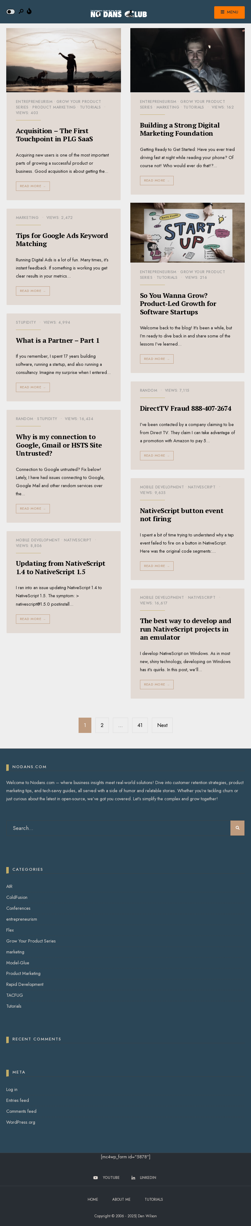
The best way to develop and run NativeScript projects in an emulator (185, 629)
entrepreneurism (34, 101)
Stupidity (26, 322)
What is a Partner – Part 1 (57, 340)
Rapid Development (24, 984)
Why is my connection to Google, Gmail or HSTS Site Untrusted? (59, 445)
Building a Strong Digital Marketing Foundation (180, 129)
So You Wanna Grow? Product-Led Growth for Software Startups (178, 303)
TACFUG (14, 995)
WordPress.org (20, 1122)
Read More (33, 186)
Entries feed (17, 1100)
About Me (121, 1199)
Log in (11, 1089)
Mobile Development (162, 487)
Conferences (18, 908)
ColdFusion (16, 897)
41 (140, 725)
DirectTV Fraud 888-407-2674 (185, 408)
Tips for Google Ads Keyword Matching (62, 239)
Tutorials (90, 107)
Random (148, 390)
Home (93, 1199)
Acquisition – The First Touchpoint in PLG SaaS (54, 134)
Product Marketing (54, 107)
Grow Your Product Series (31, 941)
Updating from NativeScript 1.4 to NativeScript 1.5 (60, 567)
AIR (9, 886)
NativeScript (202, 487)
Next (162, 725)
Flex (10, 930)
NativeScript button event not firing (182, 514)
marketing (168, 107)
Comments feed (21, 1111)
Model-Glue (17, 963)
